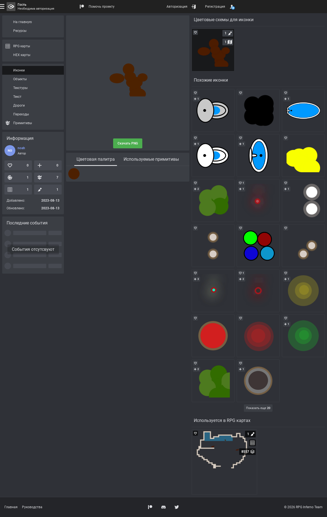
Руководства (32, 507)
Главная (11, 507)
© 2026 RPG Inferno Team (303, 507)
